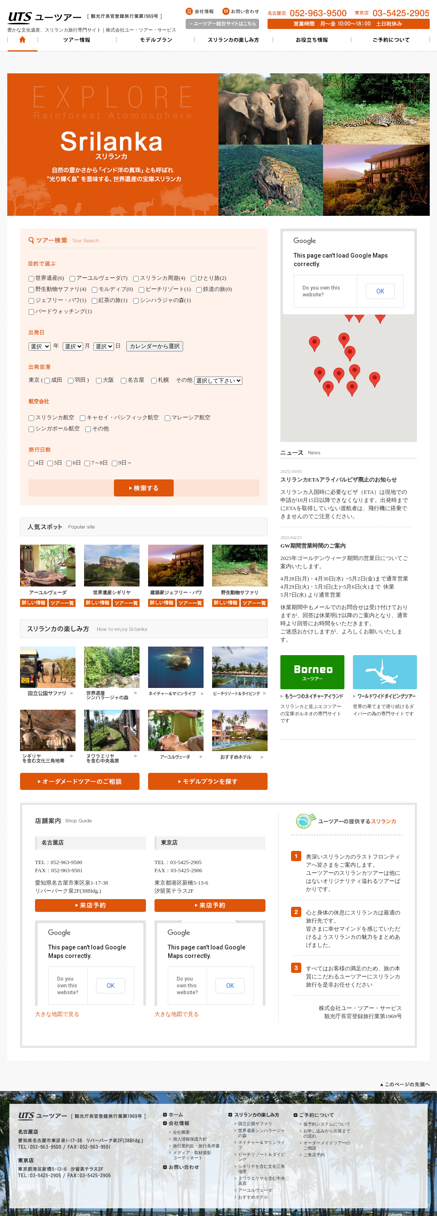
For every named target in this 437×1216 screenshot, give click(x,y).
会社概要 (181, 1132)
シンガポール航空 (54, 428)
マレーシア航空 (187, 417)
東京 (34, 380)
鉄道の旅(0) (214, 289)
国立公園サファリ (255, 1123)
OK (380, 291)
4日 (36, 462)
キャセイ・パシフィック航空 (119, 417)
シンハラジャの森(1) (162, 300)
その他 (97, 428)
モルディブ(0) (112, 289)
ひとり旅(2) (208, 278)
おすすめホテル (253, 1197)
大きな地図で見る (57, 1014)
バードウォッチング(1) (60, 311)
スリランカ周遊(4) (159, 278)
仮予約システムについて (326, 1124)
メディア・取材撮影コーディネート (192, 1155)
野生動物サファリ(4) (57, 289)
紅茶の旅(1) (109, 300)
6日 (74, 462)
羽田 (77, 380)
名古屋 (135, 380)
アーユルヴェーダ (255, 1190)
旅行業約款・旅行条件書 (196, 1145)
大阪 (105, 380)
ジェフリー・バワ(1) (57, 300)
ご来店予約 (314, 1154)
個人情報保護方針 (190, 1139)
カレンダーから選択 (155, 346)
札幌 (163, 380)
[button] (380, 316)
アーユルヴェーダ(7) (98, 278)
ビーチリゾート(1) (165, 289)
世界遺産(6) (46, 278)
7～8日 (96, 462)
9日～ (122, 462)
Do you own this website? (68, 985)
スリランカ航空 (51, 417)
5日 (55, 462)
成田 (53, 380)
